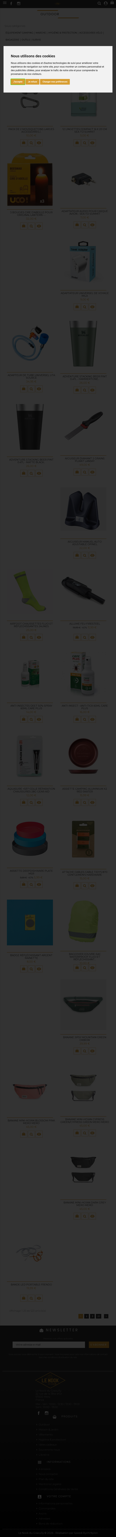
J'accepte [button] (18, 81)
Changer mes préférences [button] (55, 81)
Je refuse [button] (32, 81)
